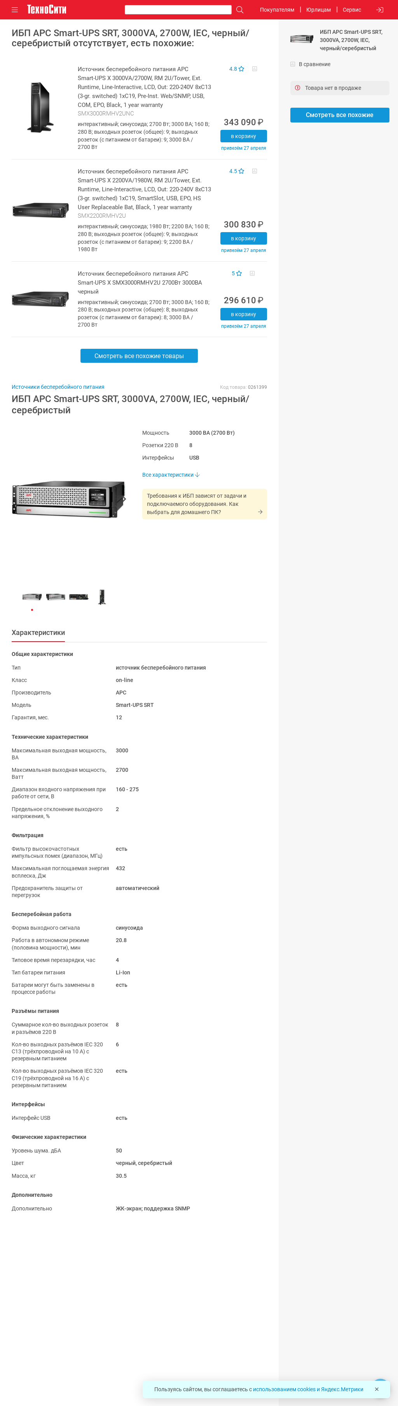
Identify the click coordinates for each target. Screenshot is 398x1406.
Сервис (352, 10)
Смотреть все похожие (340, 115)
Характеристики (38, 632)
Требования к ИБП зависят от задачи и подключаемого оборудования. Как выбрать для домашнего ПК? (196, 504)
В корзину (243, 136)
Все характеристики (170, 475)
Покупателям (277, 10)
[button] (65, 500)
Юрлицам (318, 10)
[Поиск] (237, 10)
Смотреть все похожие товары (139, 356)
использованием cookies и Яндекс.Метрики (308, 1389)
